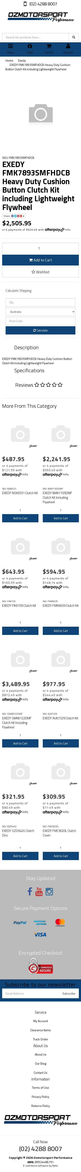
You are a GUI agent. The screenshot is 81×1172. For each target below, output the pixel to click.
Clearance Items (40, 1030)
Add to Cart (40, 260)
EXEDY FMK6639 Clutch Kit (61, 605)
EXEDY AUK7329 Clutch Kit (60, 718)
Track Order (40, 1039)
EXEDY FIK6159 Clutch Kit (19, 605)
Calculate (40, 330)
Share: (13, 216)
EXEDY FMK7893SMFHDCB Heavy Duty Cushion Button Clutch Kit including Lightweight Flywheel (37, 66)
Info (68, 230)
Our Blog (40, 1063)
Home (9, 60)
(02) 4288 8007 (43, 3)
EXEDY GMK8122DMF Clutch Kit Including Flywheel (17, 723)
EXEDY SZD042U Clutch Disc (18, 833)
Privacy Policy (40, 1096)
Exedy (22, 60)
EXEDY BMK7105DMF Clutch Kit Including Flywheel (57, 497)
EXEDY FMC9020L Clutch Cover (59, 833)
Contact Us (40, 1072)
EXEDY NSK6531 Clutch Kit (20, 492)
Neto (55, 1165)
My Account (40, 1021)
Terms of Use (40, 1087)
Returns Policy (40, 1105)
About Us (40, 1054)
